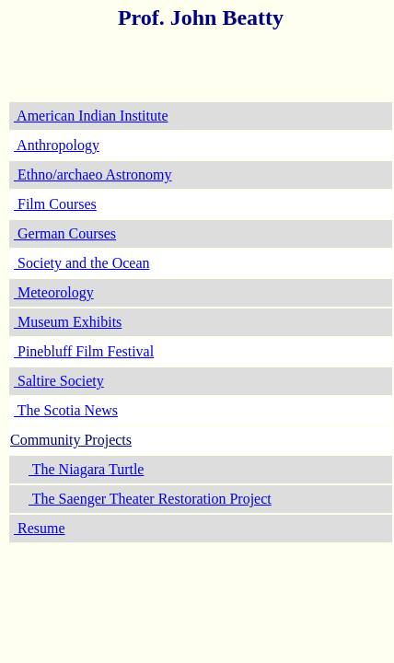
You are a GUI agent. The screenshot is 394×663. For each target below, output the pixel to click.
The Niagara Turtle (86, 469)
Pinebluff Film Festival (84, 351)
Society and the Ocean (82, 263)
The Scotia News (66, 410)
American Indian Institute (91, 115)
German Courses (65, 233)
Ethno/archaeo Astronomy (93, 174)
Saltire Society (59, 381)
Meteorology (54, 292)
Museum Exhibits (68, 322)
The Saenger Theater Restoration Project (150, 498)
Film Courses (55, 204)
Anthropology (56, 145)
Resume (39, 528)
